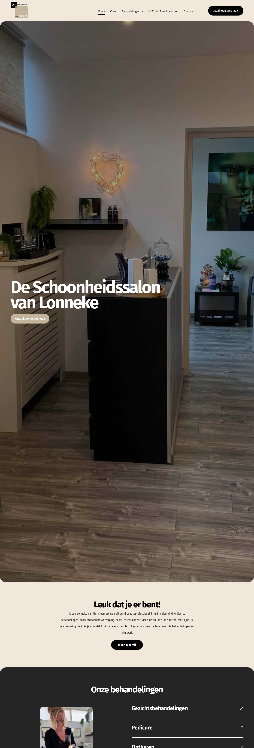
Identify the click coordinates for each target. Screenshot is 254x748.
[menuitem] (98, 11)
